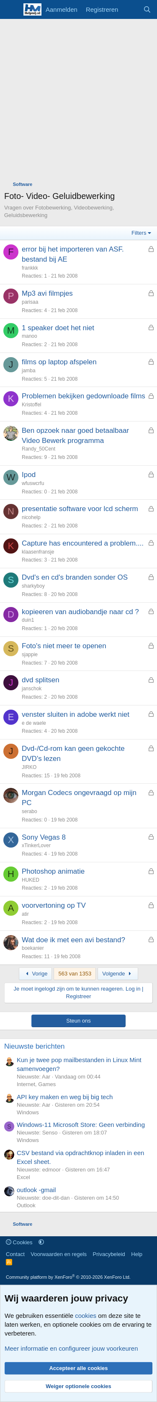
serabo (29, 811)
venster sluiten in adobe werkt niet (75, 714)
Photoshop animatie (53, 871)
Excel (23, 1177)
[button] (41, 1242)
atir (25, 914)
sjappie (30, 654)
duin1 (28, 620)
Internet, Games (36, 1084)
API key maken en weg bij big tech (65, 1096)
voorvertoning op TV (54, 905)
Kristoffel (31, 405)
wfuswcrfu (33, 483)
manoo (29, 336)
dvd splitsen (40, 680)
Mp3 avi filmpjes (47, 293)
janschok (31, 689)
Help (136, 1254)
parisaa (30, 302)
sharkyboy (33, 586)
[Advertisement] (78, 102)
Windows (28, 1112)
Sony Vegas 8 (44, 837)
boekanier (33, 948)
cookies (85, 1315)
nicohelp (31, 517)
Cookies (19, 1242)
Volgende (118, 973)
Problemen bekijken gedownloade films (83, 396)
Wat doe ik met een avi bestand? (73, 940)
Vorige (35, 973)
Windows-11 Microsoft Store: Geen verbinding (81, 1124)
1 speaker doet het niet (58, 328)
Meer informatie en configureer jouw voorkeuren (71, 1348)
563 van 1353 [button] (74, 973)
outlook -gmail (36, 1189)
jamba (29, 371)
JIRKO (29, 767)
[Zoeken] (147, 9)
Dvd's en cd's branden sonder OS (75, 577)
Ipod (29, 475)
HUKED (30, 880)
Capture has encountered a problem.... (83, 543)
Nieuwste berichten (34, 1046)
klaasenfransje (38, 552)
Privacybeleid (109, 1254)
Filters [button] (138, 233)
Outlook (26, 1205)
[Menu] (11, 9)
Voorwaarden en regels (59, 1254)
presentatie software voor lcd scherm (80, 509)
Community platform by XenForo (68, 1277)
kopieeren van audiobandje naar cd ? (80, 612)
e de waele (34, 723)
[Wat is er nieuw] (130, 9)
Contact (15, 1254)
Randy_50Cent (38, 449)
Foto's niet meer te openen (64, 646)
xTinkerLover (36, 845)
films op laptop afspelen (59, 362)
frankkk (30, 268)
